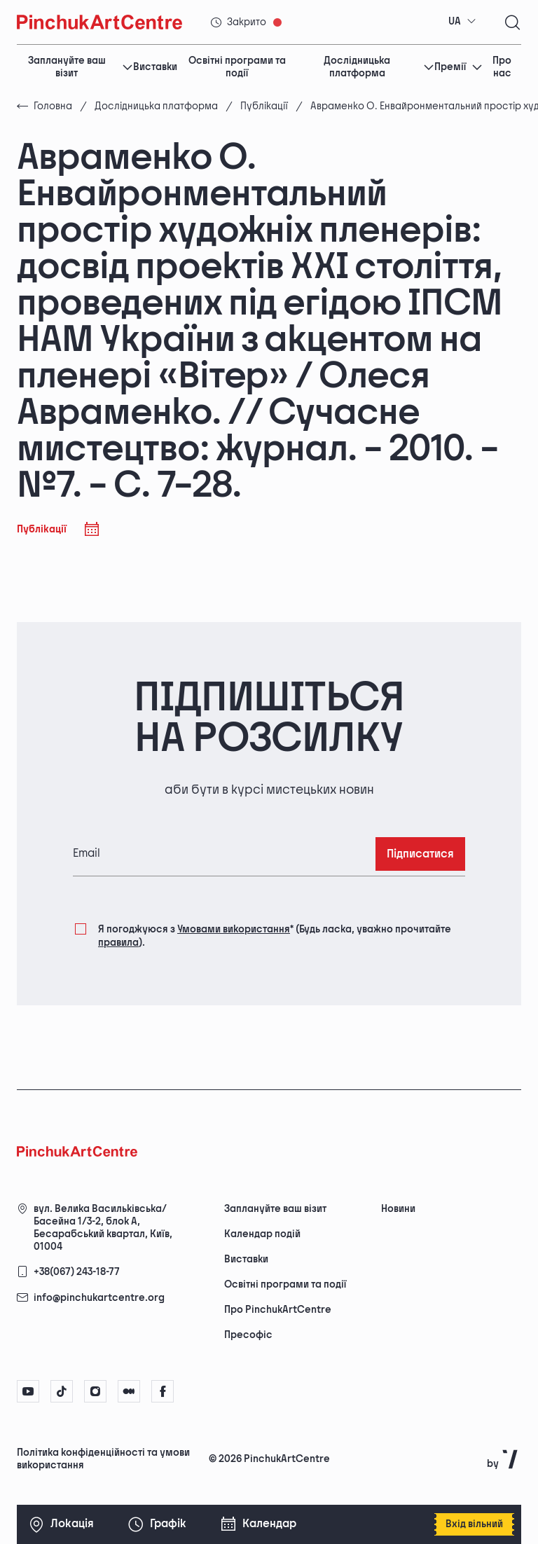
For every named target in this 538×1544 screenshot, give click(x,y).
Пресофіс (248, 1335)
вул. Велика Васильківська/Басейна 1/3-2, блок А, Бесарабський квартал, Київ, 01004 (103, 1228)
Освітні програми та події (237, 67)
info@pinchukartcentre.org (99, 1298)
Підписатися (420, 854)
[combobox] (462, 21)
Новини (398, 1209)
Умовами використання (233, 929)
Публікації (264, 106)
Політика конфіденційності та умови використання (103, 1459)
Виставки (155, 67)
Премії (458, 67)
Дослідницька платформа (379, 67)
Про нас (501, 67)
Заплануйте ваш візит (81, 67)
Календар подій (262, 1234)
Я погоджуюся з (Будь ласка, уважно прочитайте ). (274, 935)
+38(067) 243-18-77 (77, 1272)
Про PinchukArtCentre (277, 1310)
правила (118, 943)
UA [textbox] (454, 21)
